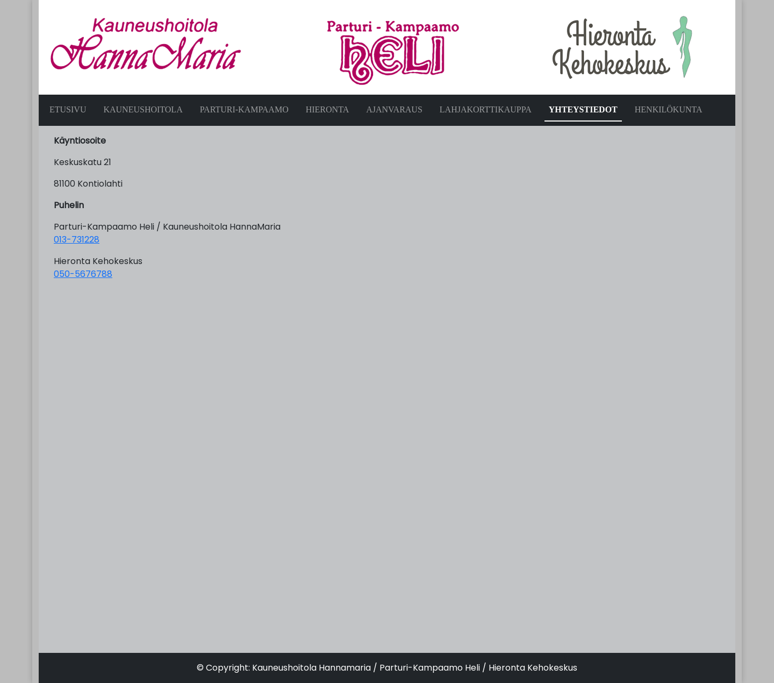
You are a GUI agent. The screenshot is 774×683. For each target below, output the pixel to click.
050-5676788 (83, 274)
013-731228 (76, 239)
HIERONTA (327, 109)
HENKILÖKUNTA (669, 109)
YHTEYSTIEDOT (583, 109)
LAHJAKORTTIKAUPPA (486, 109)
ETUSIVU (67, 109)
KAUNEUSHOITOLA (142, 109)
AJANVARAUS (394, 109)
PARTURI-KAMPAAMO (244, 109)
